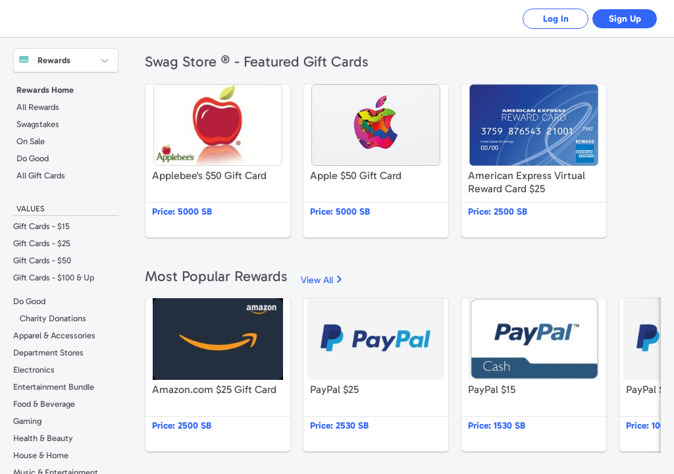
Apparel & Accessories (54, 335)
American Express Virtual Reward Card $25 (533, 161)
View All (317, 280)
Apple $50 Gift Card (375, 161)
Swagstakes (37, 124)
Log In (556, 18)
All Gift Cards (40, 175)
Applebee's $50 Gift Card (217, 161)
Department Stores (48, 352)
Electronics (34, 370)
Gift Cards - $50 (42, 260)
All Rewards (37, 107)
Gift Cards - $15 (41, 226)
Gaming (27, 421)
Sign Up (625, 18)
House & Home (40, 455)
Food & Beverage (44, 404)
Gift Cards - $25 (41, 243)
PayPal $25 (375, 375)
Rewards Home (45, 90)
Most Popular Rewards (216, 276)
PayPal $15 (533, 375)
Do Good (32, 158)
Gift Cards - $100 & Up (53, 277)
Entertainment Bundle (53, 387)
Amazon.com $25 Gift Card (217, 375)
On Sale (30, 141)
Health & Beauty (43, 438)
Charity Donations (53, 318)
